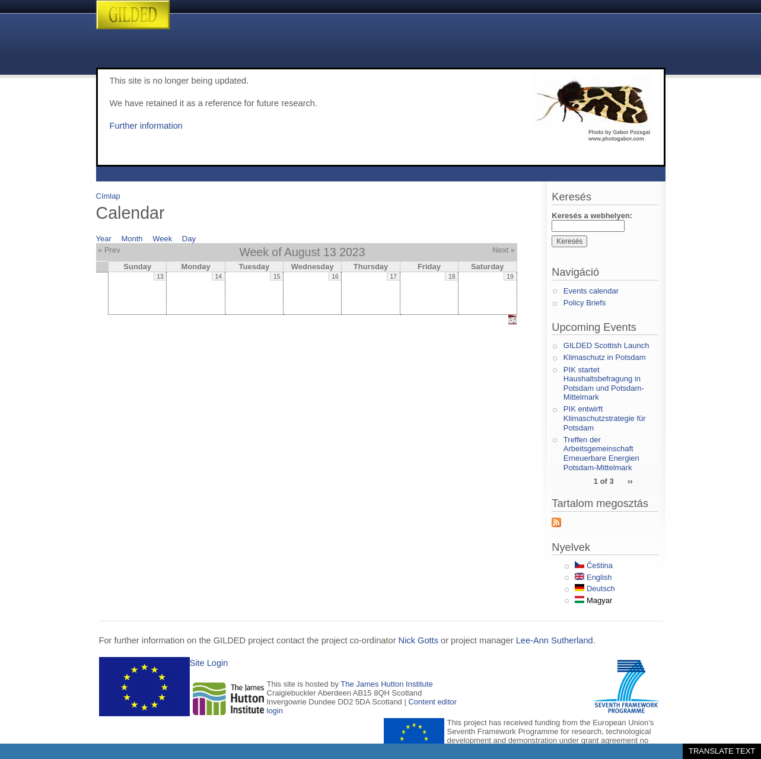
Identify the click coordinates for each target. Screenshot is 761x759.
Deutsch (594, 588)
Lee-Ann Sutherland (554, 640)
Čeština (594, 565)
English (593, 577)
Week (162, 238)
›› (630, 480)
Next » (503, 249)
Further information (146, 125)
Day (189, 238)
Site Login (209, 663)
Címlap (108, 196)
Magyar (593, 600)
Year (104, 238)
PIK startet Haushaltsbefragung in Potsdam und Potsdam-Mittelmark (603, 383)
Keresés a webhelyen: (592, 215)
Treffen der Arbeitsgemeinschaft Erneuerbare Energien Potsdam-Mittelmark (601, 453)
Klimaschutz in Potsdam (604, 357)
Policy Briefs (584, 302)
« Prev (109, 249)
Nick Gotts (418, 640)
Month (131, 238)
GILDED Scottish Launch (606, 345)
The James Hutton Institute (386, 684)
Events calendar (591, 290)
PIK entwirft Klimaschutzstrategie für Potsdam (604, 418)
